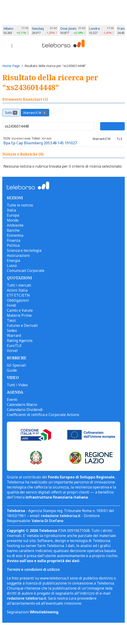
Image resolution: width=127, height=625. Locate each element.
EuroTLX (14, 345)
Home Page (11, 66)
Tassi (11, 320)
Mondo (13, 220)
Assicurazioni (18, 255)
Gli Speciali (16, 365)
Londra (94, 28)
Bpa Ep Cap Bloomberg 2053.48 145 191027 (40, 142)
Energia (13, 260)
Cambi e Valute (20, 310)
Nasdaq (38, 28)
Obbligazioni (18, 300)
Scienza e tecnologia (24, 250)
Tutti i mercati (19, 285)
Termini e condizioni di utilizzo (33, 569)
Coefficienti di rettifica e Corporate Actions (43, 414)
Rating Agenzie (20, 340)
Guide (12, 370)
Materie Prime (19, 315)
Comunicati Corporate (25, 270)
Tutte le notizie (20, 205)
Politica (13, 245)
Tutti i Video (17, 384)
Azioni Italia (17, 290)
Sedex (12, 330)
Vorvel (12, 350)
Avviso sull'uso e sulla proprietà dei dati (43, 560)
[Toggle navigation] (12, 46)
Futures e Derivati (22, 325)
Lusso (12, 265)
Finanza (13, 240)
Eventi (12, 399)
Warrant (14, 335)
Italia (11, 210)
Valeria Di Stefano (48, 520)
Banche (13, 230)
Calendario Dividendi (25, 409)
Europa (13, 215)
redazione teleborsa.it (61, 515)
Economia (15, 235)
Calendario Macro (22, 404)
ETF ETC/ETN (18, 295)
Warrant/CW (35, 112)
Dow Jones (68, 28)
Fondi (11, 305)
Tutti (11, 112)
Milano (8, 28)
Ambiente (15, 225)
